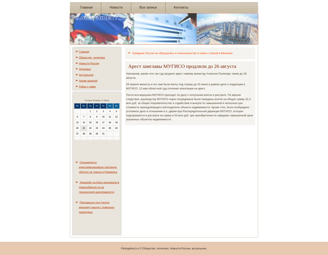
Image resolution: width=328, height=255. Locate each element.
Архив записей (88, 80)
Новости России (89, 63)
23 (97, 128)
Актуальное (86, 74)
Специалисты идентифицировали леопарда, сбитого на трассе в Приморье (98, 167)
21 (84, 128)
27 (77, 134)
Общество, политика (92, 57)
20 (77, 128)
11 (110, 117)
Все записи (148, 7)
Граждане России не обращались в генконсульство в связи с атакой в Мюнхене (182, 53)
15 (90, 122)
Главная (86, 7)
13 (77, 122)
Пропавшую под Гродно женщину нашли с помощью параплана (96, 207)
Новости (116, 7)
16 (97, 122)
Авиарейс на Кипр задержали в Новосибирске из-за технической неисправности (99, 187)
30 (97, 134)
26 (116, 128)
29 (90, 134)
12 (116, 117)
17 (103, 122)
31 (103, 134)
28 (84, 134)
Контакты (181, 7)
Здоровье (85, 69)
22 (90, 128)
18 (110, 122)
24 (103, 128)
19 (116, 122)
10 (103, 117)
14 (84, 122)
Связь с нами (87, 86)
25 (110, 128)
